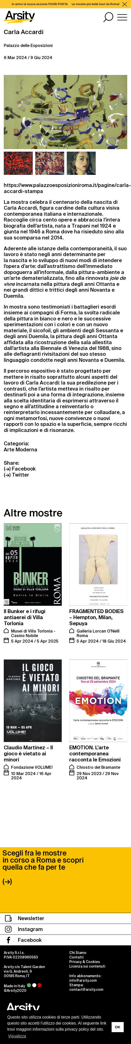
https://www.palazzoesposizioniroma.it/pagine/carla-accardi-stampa (67, 188)
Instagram (24, 907)
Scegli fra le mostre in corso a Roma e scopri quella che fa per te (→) (43, 846)
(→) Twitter (16, 475)
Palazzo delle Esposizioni (28, 45)
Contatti (76, 935)
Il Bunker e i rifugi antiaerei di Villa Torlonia (24, 617)
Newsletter (24, 897)
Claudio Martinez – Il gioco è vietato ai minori (28, 753)
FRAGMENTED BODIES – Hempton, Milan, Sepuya (96, 617)
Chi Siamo (77, 931)
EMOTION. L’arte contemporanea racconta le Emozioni (95, 753)
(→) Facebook (20, 469)
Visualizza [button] (17, 1036)
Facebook (23, 918)
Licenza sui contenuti (87, 945)
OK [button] (117, 1027)
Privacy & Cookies (84, 940)
